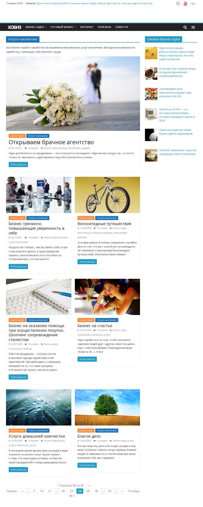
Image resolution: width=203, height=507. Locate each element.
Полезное (104, 27)
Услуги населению (38, 135)
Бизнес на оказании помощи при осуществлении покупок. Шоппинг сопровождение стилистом (36, 332)
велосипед (83, 232)
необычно (96, 334)
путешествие (120, 232)
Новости (122, 27)
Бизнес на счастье (95, 325)
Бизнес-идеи (35, 27)
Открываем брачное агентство (51, 142)
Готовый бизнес (62, 27)
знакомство (84, 334)
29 (88, 491)
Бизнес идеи (17, 135)
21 (50, 491)
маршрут (107, 232)
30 (96, 491)
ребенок (82, 237)
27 (71, 491)
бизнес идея (50, 148)
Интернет (87, 27)
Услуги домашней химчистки (37, 436)
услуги (12, 445)
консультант (15, 348)
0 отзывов (31, 148)
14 (41, 491)
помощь (27, 348)
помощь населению (69, 148)
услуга (107, 334)
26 (63, 491)
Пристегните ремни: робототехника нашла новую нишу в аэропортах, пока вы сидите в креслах (94, 3)
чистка (32, 445)
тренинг (63, 237)
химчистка (22, 445)
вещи (61, 440)
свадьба (85, 148)
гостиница (95, 232)
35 (109, 491)
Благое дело (89, 436)
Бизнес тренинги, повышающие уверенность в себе (36, 228)
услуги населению (18, 242)
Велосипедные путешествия (104, 223)
